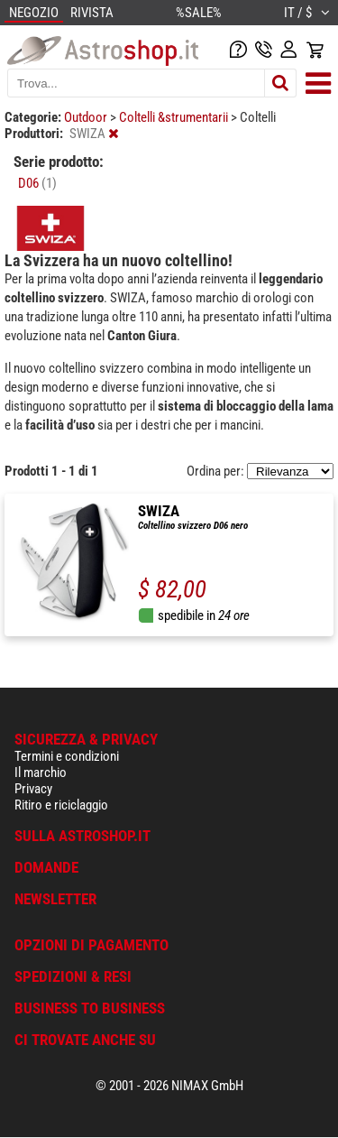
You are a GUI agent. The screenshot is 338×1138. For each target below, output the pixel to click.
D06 (37, 183)
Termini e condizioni (66, 756)
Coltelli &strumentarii (175, 117)
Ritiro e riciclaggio (61, 805)
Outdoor (87, 117)
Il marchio (40, 772)
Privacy (33, 789)
